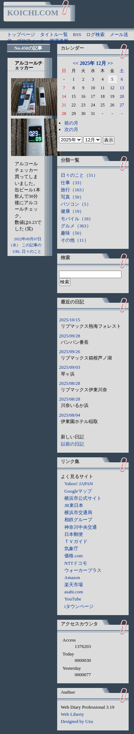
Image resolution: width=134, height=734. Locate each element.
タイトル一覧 (54, 34)
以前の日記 (72, 444)
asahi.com (73, 591)
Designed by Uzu (77, 721)
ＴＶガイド (76, 541)
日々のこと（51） (79, 175)
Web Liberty (72, 714)
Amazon (72, 577)
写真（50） (72, 197)
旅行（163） (73, 189)
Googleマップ (78, 491)
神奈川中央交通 (80, 527)
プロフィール (31, 41)
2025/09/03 (69, 367)
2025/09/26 (69, 351)
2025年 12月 (93, 63)
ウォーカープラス (82, 570)
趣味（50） (72, 233)
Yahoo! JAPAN (78, 483)
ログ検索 (95, 34)
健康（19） (72, 211)
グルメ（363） (76, 225)
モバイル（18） (77, 218)
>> (110, 63)
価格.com (73, 555)
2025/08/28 (69, 383)
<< (76, 63)
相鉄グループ (78, 519)
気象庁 (71, 548)
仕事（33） (72, 182)
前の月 (71, 123)
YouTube (72, 599)
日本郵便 (73, 534)
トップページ (21, 34)
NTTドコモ (75, 563)
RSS (77, 34)
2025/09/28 (69, 335)
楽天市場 (73, 584)
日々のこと (31, 251)
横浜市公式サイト (82, 498)
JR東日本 (73, 505)
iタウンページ (79, 606)
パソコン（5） (76, 204)
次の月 (71, 129)
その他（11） (75, 240)
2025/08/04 (69, 415)
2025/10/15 (69, 319)
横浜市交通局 (78, 512)
